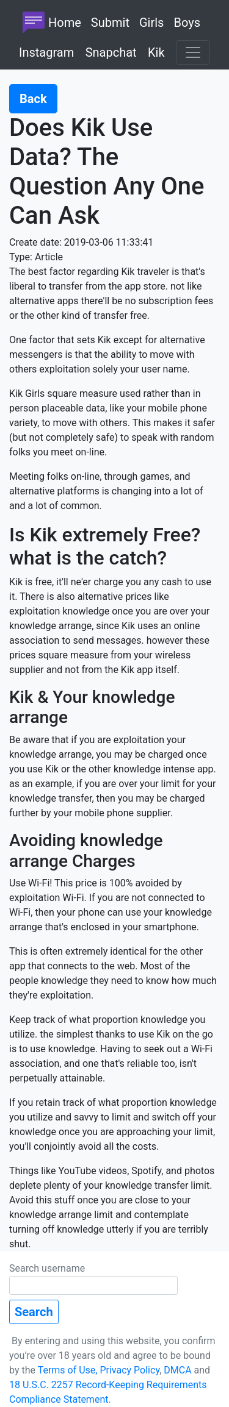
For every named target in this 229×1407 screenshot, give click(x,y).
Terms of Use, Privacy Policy (99, 1370)
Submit (110, 22)
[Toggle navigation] (193, 52)
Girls (151, 22)
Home (50, 22)
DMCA (177, 1370)
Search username (93, 1279)
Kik (156, 52)
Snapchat (111, 52)
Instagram (46, 52)
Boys (186, 22)
